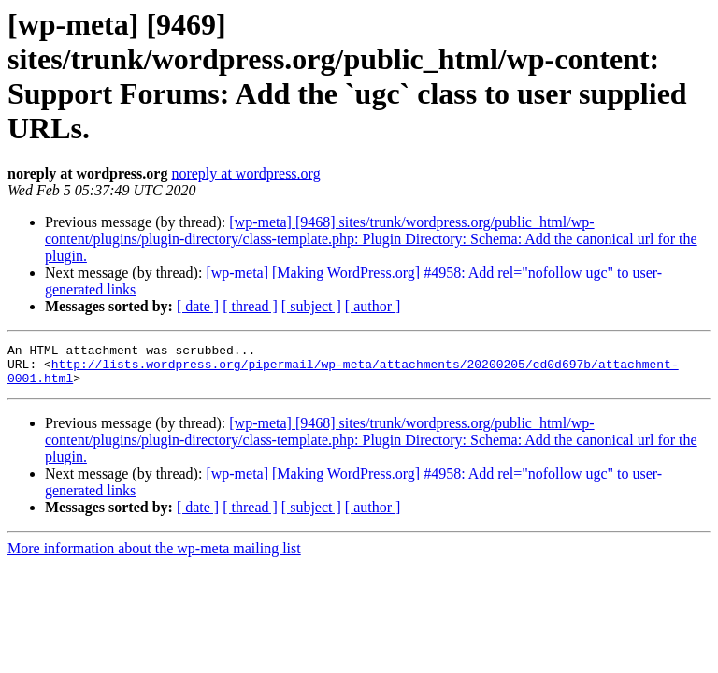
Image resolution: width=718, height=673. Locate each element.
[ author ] (373, 306)
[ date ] (198, 306)
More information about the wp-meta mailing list (154, 557)
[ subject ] (311, 306)
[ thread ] (250, 306)
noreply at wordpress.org (245, 173)
